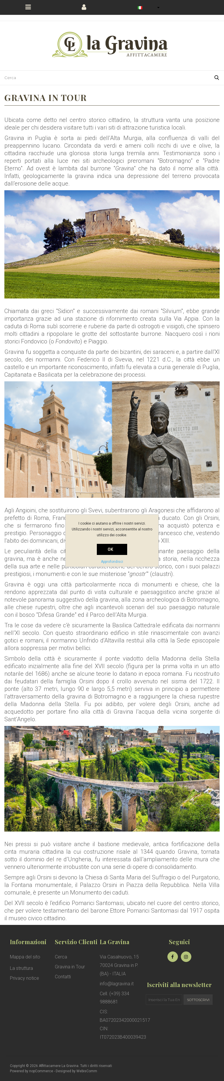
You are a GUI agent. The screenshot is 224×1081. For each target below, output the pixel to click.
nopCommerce (41, 1071)
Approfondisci (112, 562)
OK (110, 549)
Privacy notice (24, 978)
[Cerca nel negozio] (104, 78)
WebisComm (86, 1071)
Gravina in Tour (70, 967)
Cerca (61, 957)
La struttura (21, 968)
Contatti (63, 976)
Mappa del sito (25, 957)
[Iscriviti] (164, 999)
